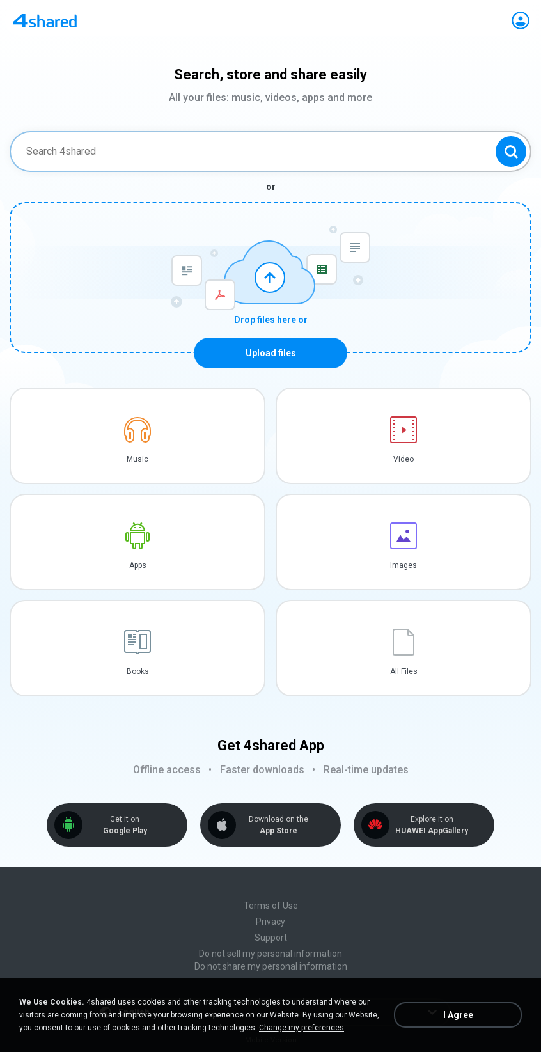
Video (403, 459)
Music (137, 459)
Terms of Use (271, 905)
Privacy (270, 921)
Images (403, 565)
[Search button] (511, 151)
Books (138, 671)
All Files (404, 671)
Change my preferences (301, 1027)
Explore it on (432, 825)
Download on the (278, 825)
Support (271, 937)
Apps (137, 565)
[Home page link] (45, 20)
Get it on (125, 825)
